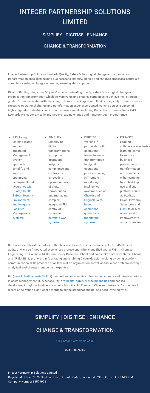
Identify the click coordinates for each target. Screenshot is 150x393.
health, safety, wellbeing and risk (88, 281)
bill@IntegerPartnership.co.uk (75, 341)
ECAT (123, 209)
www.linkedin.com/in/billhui (32, 276)
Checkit (89, 195)
